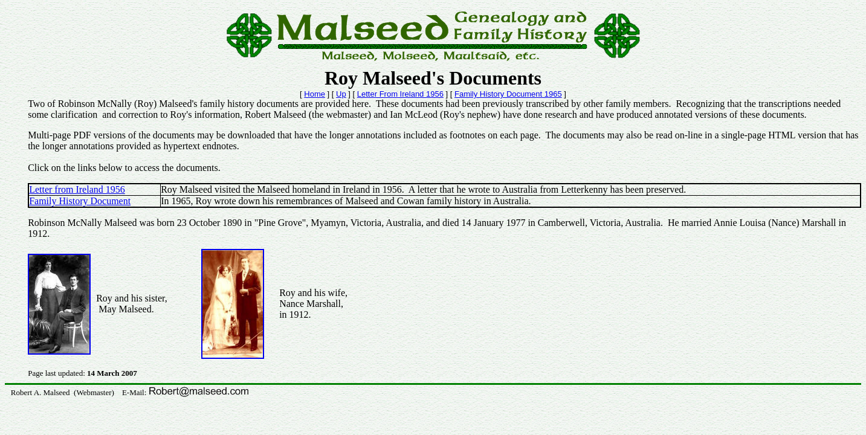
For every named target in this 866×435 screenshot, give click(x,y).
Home (314, 93)
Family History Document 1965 (508, 93)
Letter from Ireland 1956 (77, 189)
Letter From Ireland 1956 (400, 93)
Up (341, 93)
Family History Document (80, 201)
